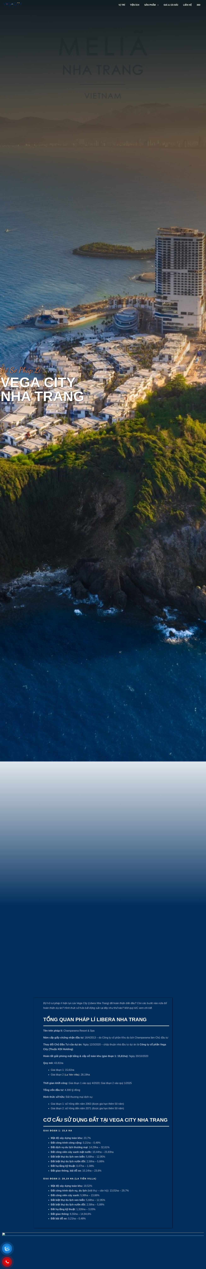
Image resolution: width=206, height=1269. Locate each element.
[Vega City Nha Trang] (12, 4)
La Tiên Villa (72, 1145)
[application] (159, 5)
